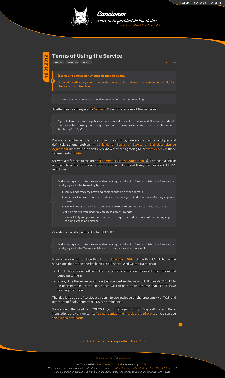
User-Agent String (122, 259)
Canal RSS (124, 357)
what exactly (155, 149)
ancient (59, 62)
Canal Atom (105, 357)
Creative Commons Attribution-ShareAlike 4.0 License (143, 368)
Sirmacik (100, 109)
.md (174, 62)
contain (78, 153)
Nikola (142, 364)
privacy (87, 62)
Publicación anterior (95, 341)
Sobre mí (184, 2)
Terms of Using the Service (87, 55)
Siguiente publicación (128, 341)
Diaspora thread (69, 318)
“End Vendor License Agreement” (122, 160)
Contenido (200, 2)
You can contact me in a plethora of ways (125, 313)
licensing (73, 62)
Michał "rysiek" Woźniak (108, 364)
